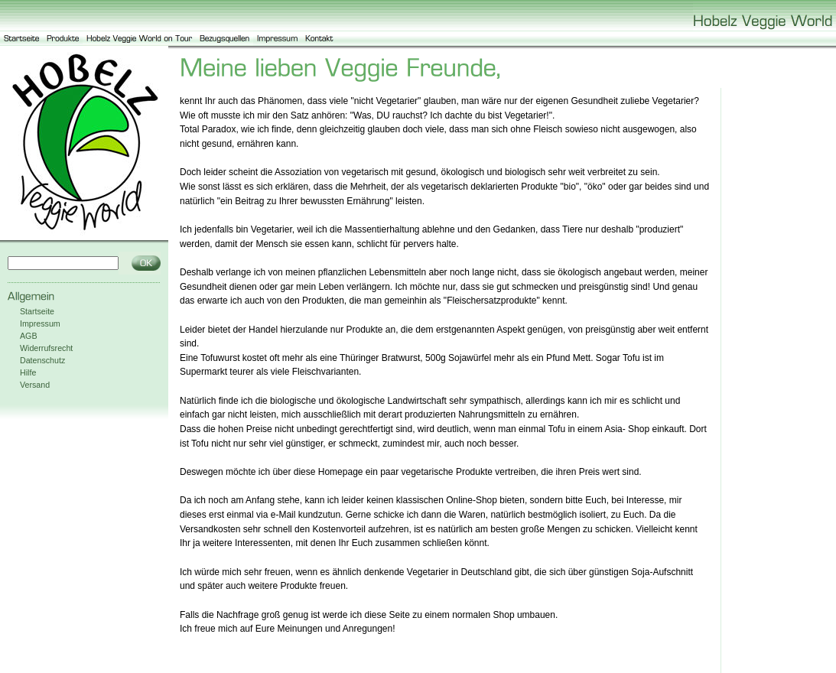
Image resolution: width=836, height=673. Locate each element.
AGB (28, 335)
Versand (35, 384)
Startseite (37, 311)
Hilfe (28, 372)
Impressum (40, 323)
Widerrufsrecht (46, 348)
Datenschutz (42, 360)
